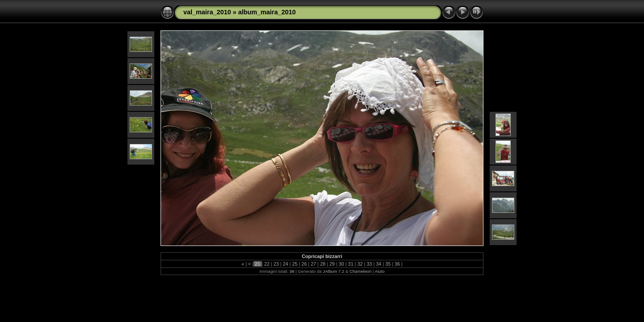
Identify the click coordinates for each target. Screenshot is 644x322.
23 (276, 264)
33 (369, 264)
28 (323, 264)
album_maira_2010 (267, 12)
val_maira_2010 (207, 12)
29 (332, 264)
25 (295, 264)
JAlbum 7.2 (333, 271)
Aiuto (380, 271)
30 (341, 264)
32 (360, 264)
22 (267, 264)
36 (397, 264)
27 (313, 264)
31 (351, 264)
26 (304, 264)
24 (285, 264)
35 (388, 264)
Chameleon (361, 271)
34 (379, 264)
